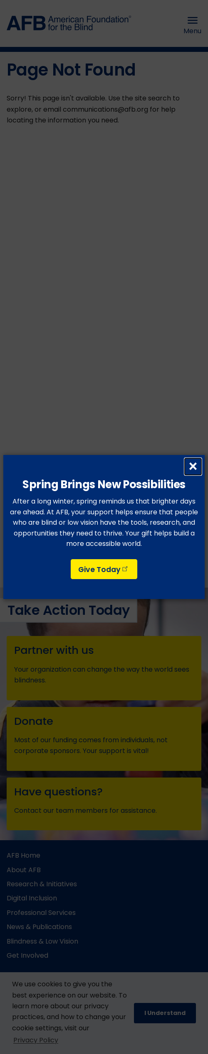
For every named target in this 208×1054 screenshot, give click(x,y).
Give (103, 570)
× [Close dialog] (193, 466)
